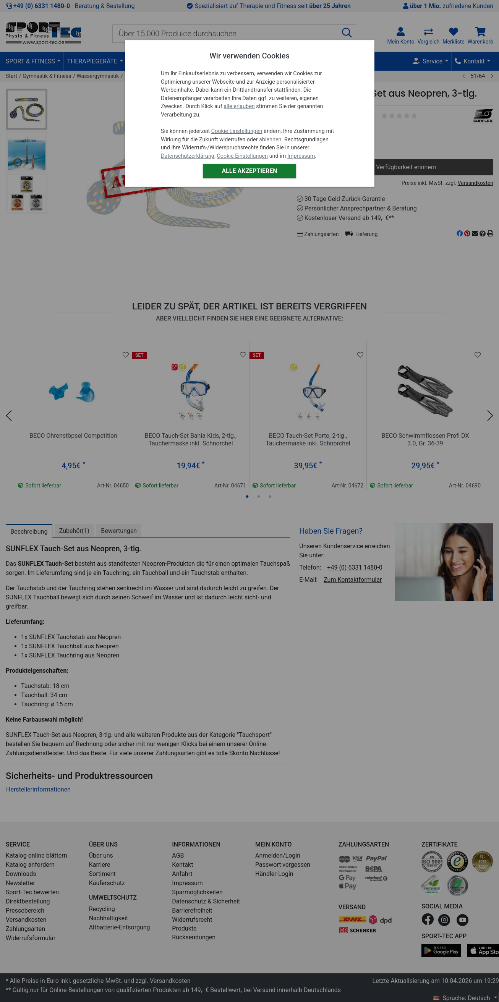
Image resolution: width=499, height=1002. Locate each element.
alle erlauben (239, 106)
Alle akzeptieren (249, 171)
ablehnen (270, 139)
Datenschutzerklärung (187, 156)
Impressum (301, 156)
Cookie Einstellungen (236, 131)
